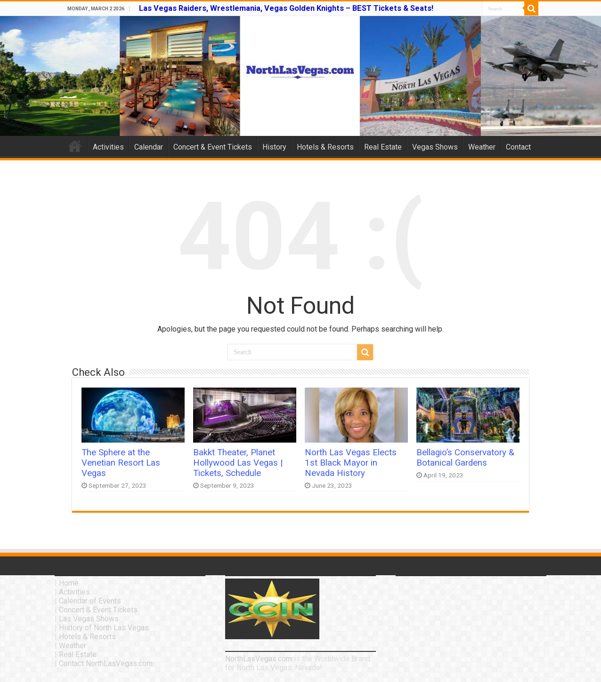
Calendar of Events (90, 600)
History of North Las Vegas (104, 627)
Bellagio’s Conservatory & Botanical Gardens (465, 457)
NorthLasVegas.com (258, 658)
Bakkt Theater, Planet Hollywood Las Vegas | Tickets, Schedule (238, 462)
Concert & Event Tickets (212, 147)
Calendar (148, 147)
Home (75, 146)
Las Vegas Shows (89, 618)
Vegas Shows (435, 147)
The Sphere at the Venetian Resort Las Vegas (120, 462)
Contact (518, 147)
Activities (108, 147)
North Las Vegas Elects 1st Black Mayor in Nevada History (351, 462)
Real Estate (383, 147)
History (274, 147)
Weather (481, 147)
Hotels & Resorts (325, 147)
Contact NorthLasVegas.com (106, 663)
